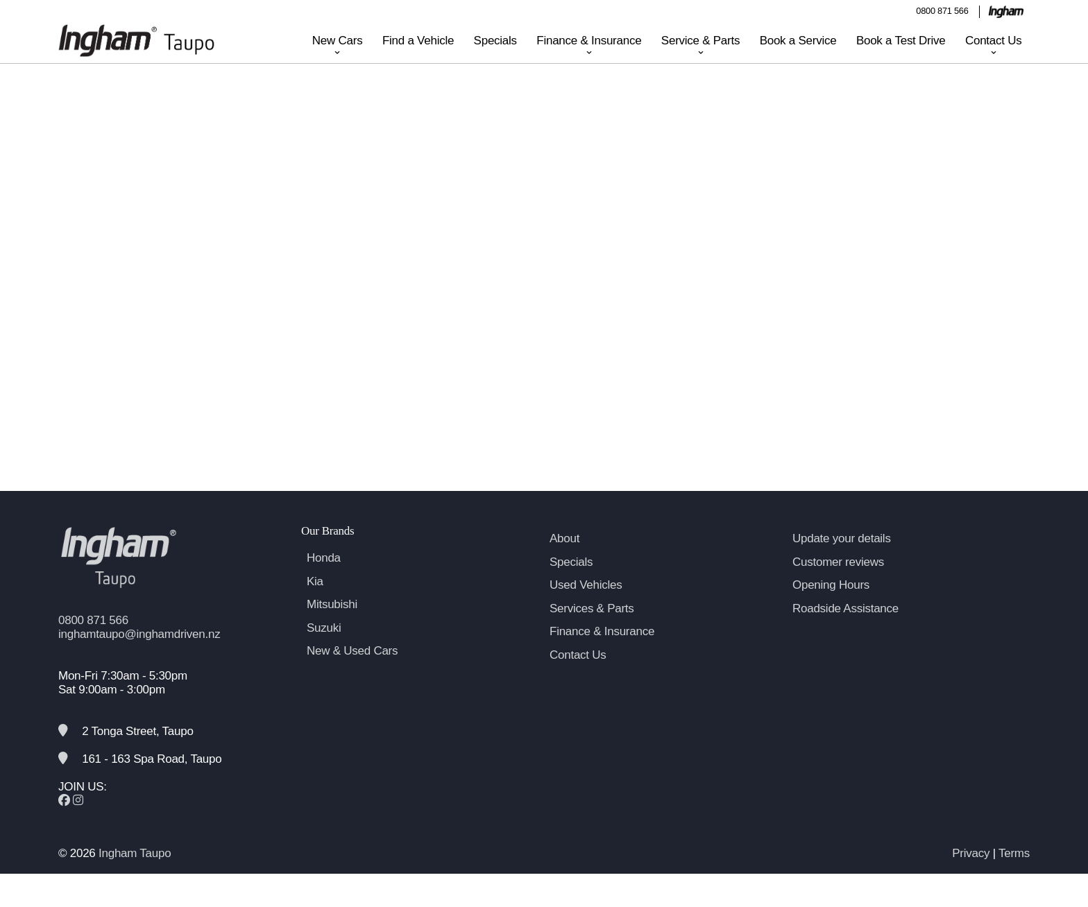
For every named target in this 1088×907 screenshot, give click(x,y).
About (564, 560)
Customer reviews (838, 584)
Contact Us (993, 40)
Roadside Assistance (845, 630)
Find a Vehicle (418, 40)
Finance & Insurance (588, 40)
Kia (315, 603)
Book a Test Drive (901, 40)
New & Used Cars (352, 673)
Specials (495, 40)
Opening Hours (830, 607)
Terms (1014, 875)
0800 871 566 (942, 11)
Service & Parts (700, 40)
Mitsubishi (332, 626)
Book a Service (798, 40)
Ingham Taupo (135, 875)
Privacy (970, 875)
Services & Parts (592, 630)
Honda (324, 580)
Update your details (841, 560)
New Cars (337, 40)
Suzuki (324, 650)
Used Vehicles (586, 607)
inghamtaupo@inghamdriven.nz (139, 656)
